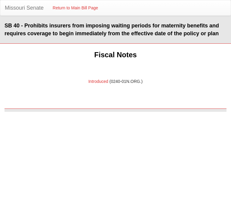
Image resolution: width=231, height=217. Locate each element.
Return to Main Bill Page (75, 7)
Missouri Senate (24, 8)
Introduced (98, 81)
